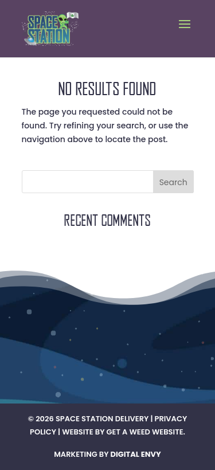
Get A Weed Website (145, 431)
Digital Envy (136, 454)
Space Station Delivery (102, 418)
